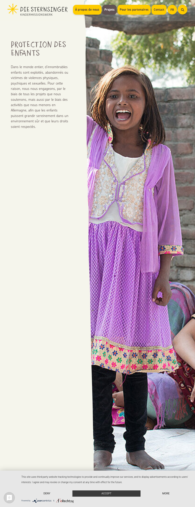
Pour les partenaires (134, 9)
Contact (159, 9)
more (166, 493)
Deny (46, 493)
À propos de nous (87, 9)
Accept (106, 493)
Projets (109, 9)
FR (173, 9)
